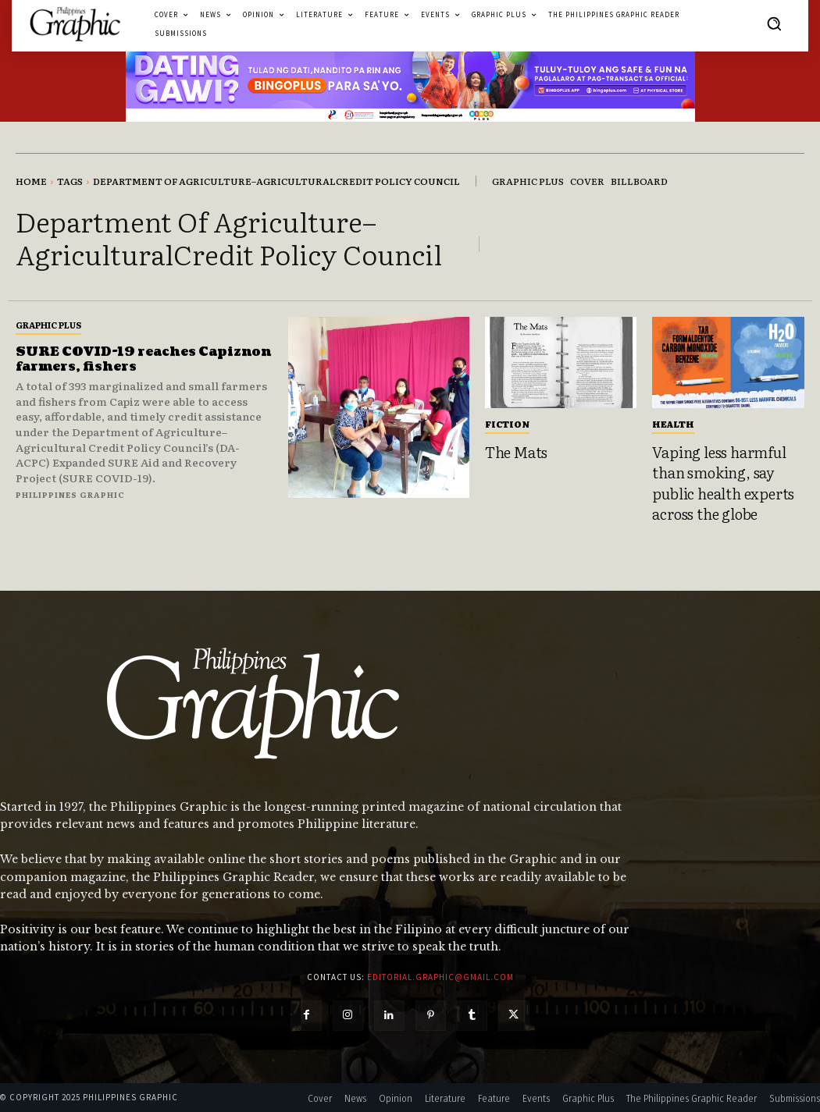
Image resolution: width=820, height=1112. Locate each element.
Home (31, 181)
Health (673, 423)
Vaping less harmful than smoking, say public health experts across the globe (723, 483)
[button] (774, 23)
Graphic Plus (48, 324)
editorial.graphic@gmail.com (440, 977)
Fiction (507, 423)
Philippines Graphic (70, 494)
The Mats (516, 452)
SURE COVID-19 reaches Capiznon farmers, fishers (114, 359)
